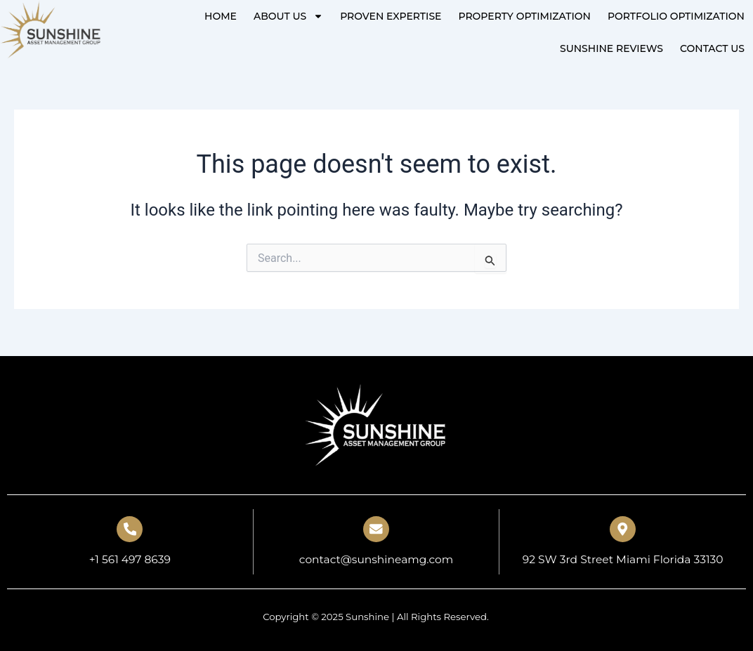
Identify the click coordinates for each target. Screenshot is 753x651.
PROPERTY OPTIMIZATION (524, 16)
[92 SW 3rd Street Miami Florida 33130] (623, 528)
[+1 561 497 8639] (130, 528)
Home (220, 16)
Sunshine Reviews (611, 48)
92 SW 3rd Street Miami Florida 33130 (622, 559)
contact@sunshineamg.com (375, 559)
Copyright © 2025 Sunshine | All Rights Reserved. (375, 616)
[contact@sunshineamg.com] (376, 528)
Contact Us (712, 48)
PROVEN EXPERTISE (390, 16)
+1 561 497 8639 (130, 559)
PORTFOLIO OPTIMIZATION (676, 16)
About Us (288, 16)
